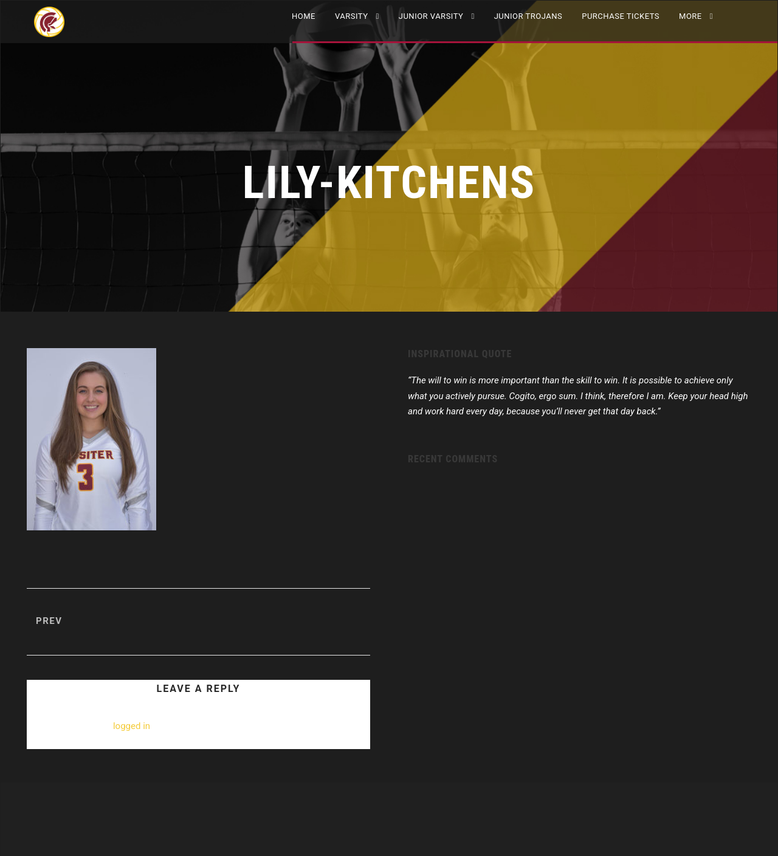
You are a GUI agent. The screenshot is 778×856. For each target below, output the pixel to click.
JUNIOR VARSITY (431, 16)
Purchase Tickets (620, 16)
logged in (131, 726)
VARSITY (351, 16)
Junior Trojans (528, 16)
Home (303, 16)
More (690, 16)
